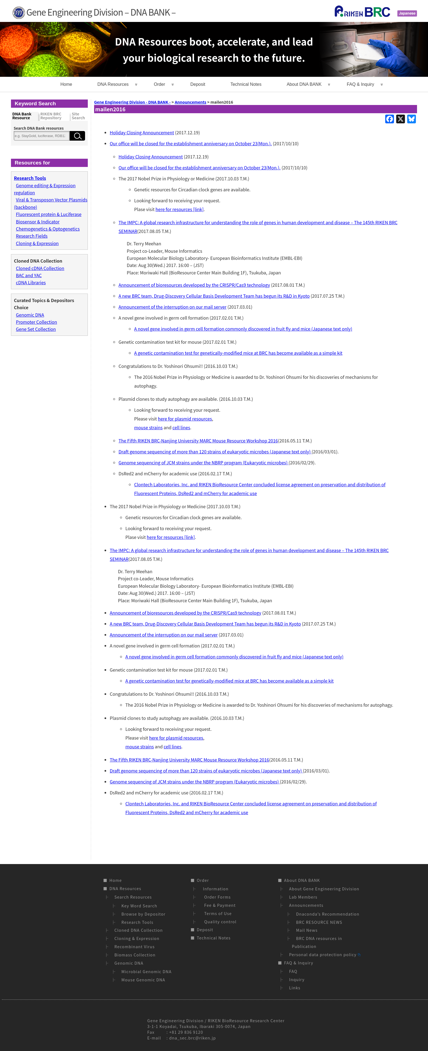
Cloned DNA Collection (138, 930)
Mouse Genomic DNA (143, 979)
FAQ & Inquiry (360, 84)
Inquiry (297, 979)
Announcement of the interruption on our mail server (172, 306)
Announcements (306, 905)
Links (294, 987)
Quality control (219, 921)
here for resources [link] (180, 209)
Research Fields (31, 235)
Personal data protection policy (325, 954)
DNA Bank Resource (22, 116)
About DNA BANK (304, 84)
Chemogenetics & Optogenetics (48, 228)
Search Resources (133, 897)
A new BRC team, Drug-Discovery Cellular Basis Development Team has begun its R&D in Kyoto (214, 295)
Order (159, 84)
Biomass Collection (135, 955)
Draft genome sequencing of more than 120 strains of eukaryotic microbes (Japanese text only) (215, 451)
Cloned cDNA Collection (40, 268)
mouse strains (148, 427)
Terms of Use (217, 913)
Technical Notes (245, 84)
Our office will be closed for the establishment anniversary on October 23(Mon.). (191, 143)
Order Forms (216, 897)
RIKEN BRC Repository (50, 116)
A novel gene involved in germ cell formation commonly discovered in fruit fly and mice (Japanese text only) (243, 328)
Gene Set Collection (36, 329)
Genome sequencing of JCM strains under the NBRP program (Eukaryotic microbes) (204, 462)
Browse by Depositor (144, 914)
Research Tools (138, 922)
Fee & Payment (219, 905)
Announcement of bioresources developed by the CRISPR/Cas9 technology (194, 285)
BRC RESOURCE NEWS (319, 922)
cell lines (181, 427)
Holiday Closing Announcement (142, 132)
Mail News (307, 930)
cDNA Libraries (31, 282)
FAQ (293, 971)
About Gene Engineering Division (324, 888)
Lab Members (303, 897)
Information (215, 888)
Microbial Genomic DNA (147, 971)
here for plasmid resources (185, 418)
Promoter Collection (36, 322)
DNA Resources (113, 84)
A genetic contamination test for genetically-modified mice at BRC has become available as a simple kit (238, 353)
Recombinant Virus (134, 946)
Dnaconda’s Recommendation (327, 914)
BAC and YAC (29, 275)
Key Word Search (139, 905)
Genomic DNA (30, 314)
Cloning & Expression (37, 243)
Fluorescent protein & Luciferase (48, 214)
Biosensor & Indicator (38, 221)
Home (66, 84)
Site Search (78, 116)
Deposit (197, 84)
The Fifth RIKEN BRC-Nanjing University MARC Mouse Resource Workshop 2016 (198, 440)
